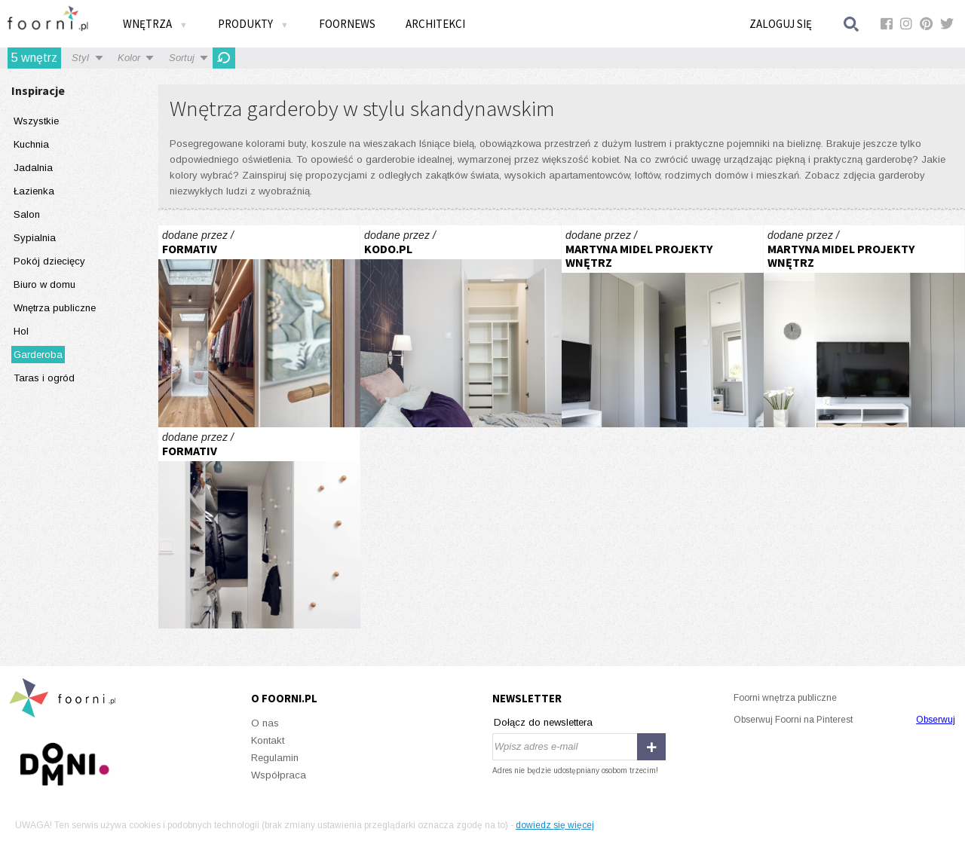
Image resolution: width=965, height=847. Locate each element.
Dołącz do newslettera (543, 722)
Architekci (435, 24)
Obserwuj (935, 719)
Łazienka (34, 191)
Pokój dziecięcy (49, 261)
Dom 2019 (259, 326)
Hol (21, 331)
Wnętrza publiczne (55, 307)
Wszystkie (36, 121)
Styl (80, 57)
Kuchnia (31, 144)
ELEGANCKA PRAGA (461, 326)
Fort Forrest (259, 528)
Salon (27, 214)
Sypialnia (35, 237)
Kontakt (267, 740)
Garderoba (38, 354)
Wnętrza (155, 24)
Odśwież (224, 58)
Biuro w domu (44, 284)
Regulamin (275, 757)
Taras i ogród (44, 378)
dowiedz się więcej (555, 825)
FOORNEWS (347, 24)
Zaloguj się (780, 24)
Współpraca (278, 775)
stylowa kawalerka (663, 326)
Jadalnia (33, 167)
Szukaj (852, 23)
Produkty (253, 24)
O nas (265, 723)
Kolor (129, 57)
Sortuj (182, 57)
